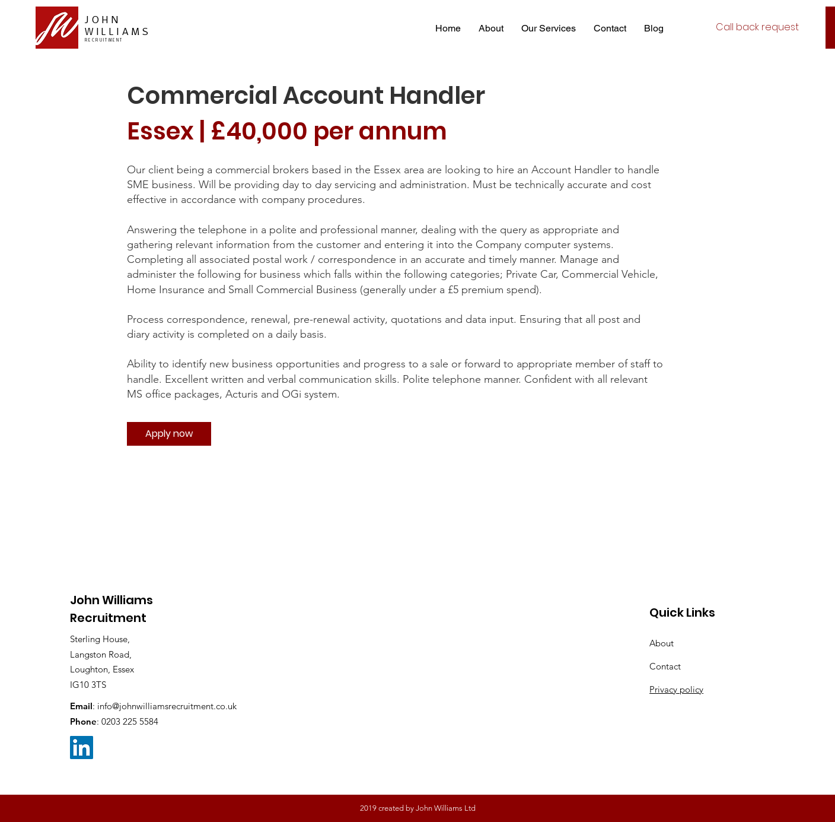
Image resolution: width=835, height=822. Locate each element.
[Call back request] (757, 28)
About (661, 643)
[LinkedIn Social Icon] (81, 747)
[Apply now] (169, 434)
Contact (665, 666)
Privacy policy (676, 689)
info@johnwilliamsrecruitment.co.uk (167, 706)
